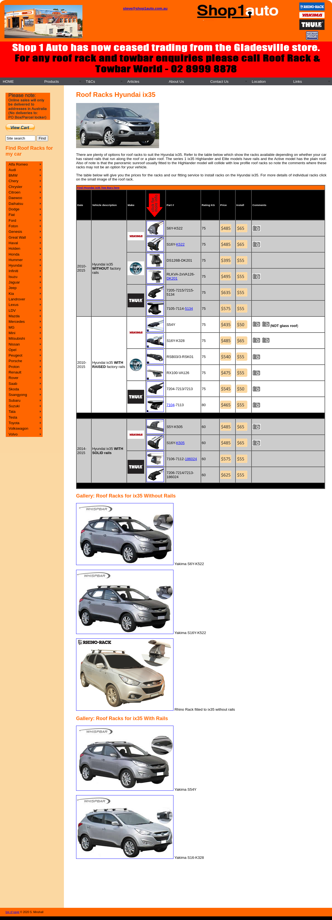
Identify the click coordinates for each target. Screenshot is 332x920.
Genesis (15, 232)
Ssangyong (18, 395)
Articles (133, 81)
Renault (15, 372)
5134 (189, 308)
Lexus (14, 305)
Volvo (13, 434)
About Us (176, 81)
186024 (191, 459)
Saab (13, 384)
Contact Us (219, 81)
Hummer (16, 260)
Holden (14, 248)
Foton (13, 226)
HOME (8, 81)
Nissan (14, 344)
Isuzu (13, 277)
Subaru (14, 400)
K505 (180, 443)
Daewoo (15, 198)
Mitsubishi (17, 338)
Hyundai (15, 265)
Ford (12, 220)
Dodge (14, 209)
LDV (12, 310)
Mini (12, 333)
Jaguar (14, 282)
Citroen (14, 192)
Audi (12, 170)
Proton (14, 367)
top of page (12, 912)
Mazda (14, 316)
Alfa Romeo (18, 164)
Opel (12, 350)
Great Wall (17, 237)
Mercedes (17, 321)
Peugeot (15, 355)
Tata (12, 411)
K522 (180, 244)
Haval (13, 243)
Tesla (13, 417)
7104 (171, 405)
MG (11, 327)
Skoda (14, 389)
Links (297, 81)
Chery (14, 181)
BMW (13, 175)
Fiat (12, 215)
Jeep (13, 288)
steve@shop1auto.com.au (145, 8)
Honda (14, 254)
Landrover (17, 299)
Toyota (14, 423)
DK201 (172, 278)
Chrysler (15, 187)
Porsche (15, 361)
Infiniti (13, 271)
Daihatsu (16, 204)
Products (51, 81)
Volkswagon (18, 428)
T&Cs (90, 81)
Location (259, 81)
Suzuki (14, 406)
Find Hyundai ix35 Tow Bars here (98, 187)
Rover (14, 378)
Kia (11, 294)
